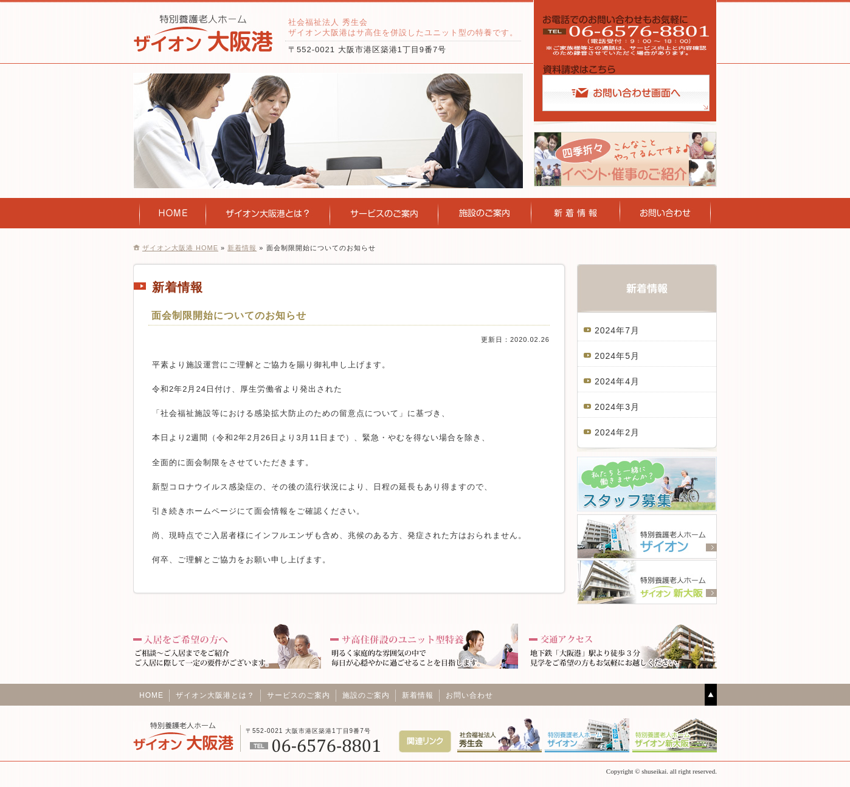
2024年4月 (617, 381)
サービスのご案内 (384, 213)
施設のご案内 (484, 213)
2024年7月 (617, 330)
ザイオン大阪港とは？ (215, 695)
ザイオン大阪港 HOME (180, 247)
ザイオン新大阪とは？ (268, 213)
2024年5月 (617, 356)
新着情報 (575, 213)
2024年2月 (617, 432)
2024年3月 (617, 407)
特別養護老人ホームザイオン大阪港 (203, 33)
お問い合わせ (665, 213)
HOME (173, 213)
